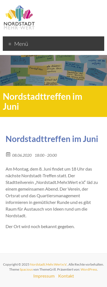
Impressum (44, 275)
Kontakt (66, 275)
